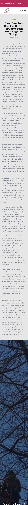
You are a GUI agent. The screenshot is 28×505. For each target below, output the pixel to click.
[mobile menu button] (25, 10)
